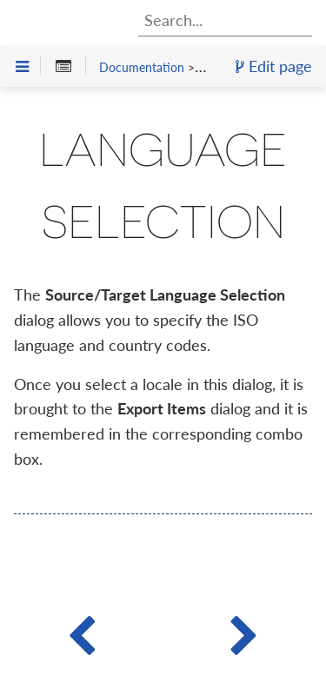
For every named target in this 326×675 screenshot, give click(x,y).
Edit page (274, 66)
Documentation (141, 67)
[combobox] (225, 20)
